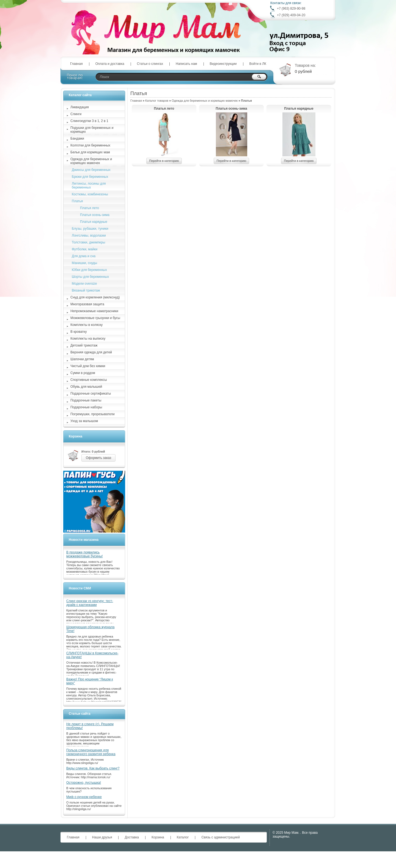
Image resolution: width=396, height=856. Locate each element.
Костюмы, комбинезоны (90, 194)
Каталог (183, 837)
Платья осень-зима (231, 108)
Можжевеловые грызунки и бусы (95, 318)
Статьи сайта (79, 714)
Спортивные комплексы (88, 380)
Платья (77, 201)
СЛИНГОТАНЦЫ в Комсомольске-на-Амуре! (92, 655)
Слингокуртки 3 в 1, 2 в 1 (89, 121)
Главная (76, 64)
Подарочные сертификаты (90, 393)
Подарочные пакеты (85, 400)
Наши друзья (102, 837)
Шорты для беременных (90, 277)
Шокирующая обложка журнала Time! (90, 629)
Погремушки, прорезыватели (92, 414)
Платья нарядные (298, 108)
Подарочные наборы (86, 407)
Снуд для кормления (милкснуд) (95, 297)
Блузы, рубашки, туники (90, 229)
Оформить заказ (98, 458)
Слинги (75, 114)
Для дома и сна (83, 256)
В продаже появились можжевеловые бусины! (84, 554)
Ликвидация (79, 107)
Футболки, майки (84, 249)
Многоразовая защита (87, 304)
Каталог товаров (156, 100)
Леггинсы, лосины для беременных (89, 185)
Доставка (132, 837)
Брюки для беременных (90, 177)
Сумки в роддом (82, 373)
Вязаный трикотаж (86, 290)
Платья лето (164, 108)
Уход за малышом (84, 421)
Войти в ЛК (257, 64)
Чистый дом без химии (87, 366)
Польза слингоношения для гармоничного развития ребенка (91, 752)
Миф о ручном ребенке (84, 797)
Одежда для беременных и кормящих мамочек (205, 100)
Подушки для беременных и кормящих (91, 130)
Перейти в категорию (164, 160)
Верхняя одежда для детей (91, 352)
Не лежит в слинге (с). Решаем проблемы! (90, 726)
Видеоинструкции (223, 64)
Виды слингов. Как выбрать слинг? (93, 768)
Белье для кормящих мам (90, 152)
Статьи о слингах (150, 64)
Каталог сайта (80, 95)
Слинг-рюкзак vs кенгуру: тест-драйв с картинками (89, 603)
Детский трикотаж (83, 345)
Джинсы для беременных (91, 170)
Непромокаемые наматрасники (94, 311)
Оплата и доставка (109, 64)
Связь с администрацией (220, 837)
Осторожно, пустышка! (83, 783)
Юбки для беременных (89, 270)
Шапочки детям (82, 359)
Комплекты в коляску (86, 325)
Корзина (75, 436)
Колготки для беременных (90, 145)
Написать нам (186, 64)
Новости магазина (83, 540)
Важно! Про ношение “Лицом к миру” (89, 681)
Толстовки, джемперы (88, 242)
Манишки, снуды (84, 263)
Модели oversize (84, 284)
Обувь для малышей (86, 387)
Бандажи (77, 138)
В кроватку (78, 332)
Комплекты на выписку (87, 338)
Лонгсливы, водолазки (89, 235)
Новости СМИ (80, 588)
